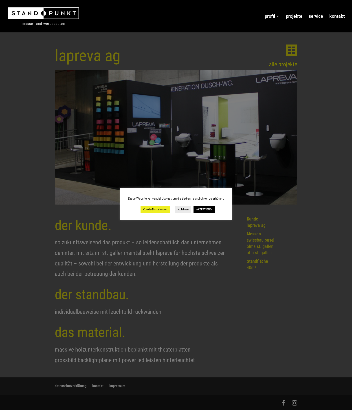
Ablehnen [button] (183, 209)
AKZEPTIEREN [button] (204, 209)
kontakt (337, 17)
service (316, 17)
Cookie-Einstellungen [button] (155, 209)
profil (270, 17)
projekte (294, 17)
